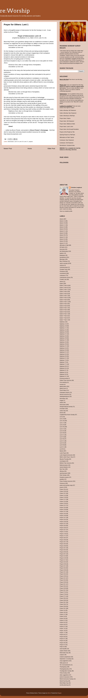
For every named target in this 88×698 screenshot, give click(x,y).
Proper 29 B (63, 606)
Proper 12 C (63, 505)
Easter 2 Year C (64, 289)
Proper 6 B (62, 624)
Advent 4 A (62, 239)
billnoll (49, 693)
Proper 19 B (63, 545)
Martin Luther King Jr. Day (66, 457)
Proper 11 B (63, 497)
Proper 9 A (62, 640)
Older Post (51, 148)
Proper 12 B (63, 503)
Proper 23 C (63, 572)
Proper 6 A (62, 622)
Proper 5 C (62, 620)
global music (63, 388)
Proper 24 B (63, 576)
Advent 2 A (62, 227)
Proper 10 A (63, 489)
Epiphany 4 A (63, 342)
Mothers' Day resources (66, 463)
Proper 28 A (63, 598)
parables (62, 479)
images (61, 400)
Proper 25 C (63, 584)
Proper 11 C (63, 499)
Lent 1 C (26, 141)
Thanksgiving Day (64, 669)
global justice (63, 386)
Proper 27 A (63, 592)
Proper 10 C (63, 493)
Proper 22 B (63, 564)
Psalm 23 (62, 646)
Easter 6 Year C (64, 313)
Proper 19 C (63, 547)
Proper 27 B (63, 594)
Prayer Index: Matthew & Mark (67, 123)
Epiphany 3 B (63, 338)
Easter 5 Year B (64, 305)
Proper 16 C (63, 529)
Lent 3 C (62, 434)
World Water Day (64, 683)
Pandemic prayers (64, 477)
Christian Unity (63, 269)
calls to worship (63, 263)
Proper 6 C (62, 626)
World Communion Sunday (66, 679)
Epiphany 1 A (63, 324)
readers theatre (63, 650)
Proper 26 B (63, 588)
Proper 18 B (63, 539)
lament (61, 412)
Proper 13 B (63, 509)
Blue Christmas (63, 261)
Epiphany (62, 321)
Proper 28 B (63, 600)
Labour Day (63, 410)
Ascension (62, 249)
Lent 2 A (62, 424)
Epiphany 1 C (63, 327)
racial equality (63, 648)
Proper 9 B (62, 642)
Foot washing (63, 382)
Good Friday (63, 390)
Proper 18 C (63, 541)
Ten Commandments (65, 664)
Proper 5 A (62, 616)
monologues (63, 461)
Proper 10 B (63, 491)
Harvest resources (64, 394)
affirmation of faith (64, 245)
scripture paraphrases (65, 656)
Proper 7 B (62, 630)
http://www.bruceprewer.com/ (13, 134)
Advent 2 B (62, 229)
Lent (61, 416)
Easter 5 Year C (64, 307)
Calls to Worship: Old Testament (68, 110)
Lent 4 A (62, 436)
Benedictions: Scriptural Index (67, 145)
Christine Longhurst (76, 187)
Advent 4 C (62, 243)
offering (61, 471)
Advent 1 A (62, 221)
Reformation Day (64, 652)
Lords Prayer (63, 453)
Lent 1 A (16, 141)
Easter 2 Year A (63, 285)
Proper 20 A (63, 549)
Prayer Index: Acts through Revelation (69, 129)
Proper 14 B (63, 515)
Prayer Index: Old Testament (67, 121)
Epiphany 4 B (63, 344)
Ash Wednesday (64, 251)
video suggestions (64, 675)
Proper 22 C (63, 566)
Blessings (62, 259)
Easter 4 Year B (64, 299)
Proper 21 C (63, 560)
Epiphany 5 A (63, 348)
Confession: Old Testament (66, 142)
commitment (63, 273)
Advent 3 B (62, 235)
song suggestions (64, 660)
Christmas (62, 271)
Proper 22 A (63, 562)
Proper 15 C (63, 523)
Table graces (63, 662)
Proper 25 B (63, 582)
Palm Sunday (63, 475)
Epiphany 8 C (63, 370)
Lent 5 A (62, 443)
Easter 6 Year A (63, 309)
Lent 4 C (62, 441)
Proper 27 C (63, 596)
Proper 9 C (62, 644)
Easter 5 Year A (63, 303)
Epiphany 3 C (63, 340)
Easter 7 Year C (64, 319)
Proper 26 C (63, 590)
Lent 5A (62, 449)
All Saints (62, 247)
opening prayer (63, 473)
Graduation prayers (64, 392)
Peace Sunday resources (66, 481)
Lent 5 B (62, 445)
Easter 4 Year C (64, 301)
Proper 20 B (63, 551)
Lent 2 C (62, 428)
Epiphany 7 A (63, 360)
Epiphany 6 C (63, 358)
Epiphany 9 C (63, 376)
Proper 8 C (62, 638)
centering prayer (64, 267)
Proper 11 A (63, 495)
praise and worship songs (66, 485)
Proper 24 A (63, 574)
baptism (62, 253)
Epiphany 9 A (63, 372)
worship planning (64, 685)
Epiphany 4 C (63, 346)
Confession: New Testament (67, 140)
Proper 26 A (63, 586)
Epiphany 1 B (63, 326)
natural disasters (64, 467)
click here (73, 149)
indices (61, 402)
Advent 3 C (62, 237)
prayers (31, 141)
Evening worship (64, 378)
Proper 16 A (63, 525)
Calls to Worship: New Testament (68, 113)
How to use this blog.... (77, 79)
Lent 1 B (21, 141)
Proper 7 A (62, 628)
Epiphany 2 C (63, 334)
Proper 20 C (63, 553)
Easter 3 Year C (64, 295)
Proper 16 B (63, 527)
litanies (61, 451)
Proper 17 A (63, 531)
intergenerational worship (66, 406)
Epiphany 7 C (63, 364)
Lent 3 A (62, 430)
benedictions (63, 257)
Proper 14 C (63, 517)
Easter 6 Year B (64, 311)
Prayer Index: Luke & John (66, 126)
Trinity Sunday (63, 672)
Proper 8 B (62, 636)
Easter (61, 283)
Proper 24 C (63, 578)
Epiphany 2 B (63, 332)
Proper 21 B (63, 558)
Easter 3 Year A (63, 291)
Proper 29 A (63, 604)
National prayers (64, 465)
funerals (62, 384)
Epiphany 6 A (63, 354)
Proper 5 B (62, 618)
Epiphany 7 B (63, 362)
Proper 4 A (62, 610)
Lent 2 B (62, 426)
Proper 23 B (63, 570)
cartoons (62, 265)
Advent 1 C (62, 225)
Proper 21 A (63, 555)
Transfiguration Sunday (65, 670)
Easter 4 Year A (63, 297)
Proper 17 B (63, 533)
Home (30, 148)
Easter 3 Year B (64, 293)
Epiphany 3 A (63, 336)
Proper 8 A (62, 634)
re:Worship (15, 11)
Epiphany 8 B (63, 366)
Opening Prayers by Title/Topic (67, 134)
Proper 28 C (63, 602)
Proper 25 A (63, 580)
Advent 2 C (62, 231)
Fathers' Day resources (65, 380)
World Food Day (64, 681)
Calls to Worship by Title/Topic (67, 115)
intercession (11, 141)
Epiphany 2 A (63, 330)
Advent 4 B (62, 241)
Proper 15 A (63, 519)
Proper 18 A (63, 537)
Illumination (62, 398)
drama (61, 281)
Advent (61, 219)
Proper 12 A (63, 501)
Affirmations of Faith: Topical (67, 137)
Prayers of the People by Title (67, 132)
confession (62, 275)
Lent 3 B (62, 432)
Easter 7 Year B (64, 317)
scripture (62, 654)
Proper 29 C (63, 608)
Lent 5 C (62, 447)
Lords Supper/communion (66, 455)
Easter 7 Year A (63, 315)
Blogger (59, 693)
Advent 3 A (62, 233)
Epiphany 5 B (63, 350)
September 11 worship (65, 658)
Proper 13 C (63, 511)
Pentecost (62, 483)
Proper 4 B (62, 612)
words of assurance (65, 677)
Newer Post (8, 148)
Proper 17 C (63, 535)
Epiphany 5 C (63, 352)
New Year (62, 469)
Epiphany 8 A (63, 368)
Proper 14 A (63, 513)
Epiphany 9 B (63, 374)
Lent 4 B (62, 438)
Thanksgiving (63, 666)
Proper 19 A (63, 543)
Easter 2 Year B (64, 287)
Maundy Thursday (64, 459)
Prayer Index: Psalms (65, 118)
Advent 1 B (62, 223)
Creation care (63, 279)
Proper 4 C (62, 614)
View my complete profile (66, 211)
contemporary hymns (65, 277)
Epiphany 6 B (63, 356)
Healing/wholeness (64, 396)
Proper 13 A (63, 507)
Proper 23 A (63, 568)
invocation (62, 408)
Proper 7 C (62, 632)
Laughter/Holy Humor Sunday (67, 414)
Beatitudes (62, 255)
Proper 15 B (63, 521)
